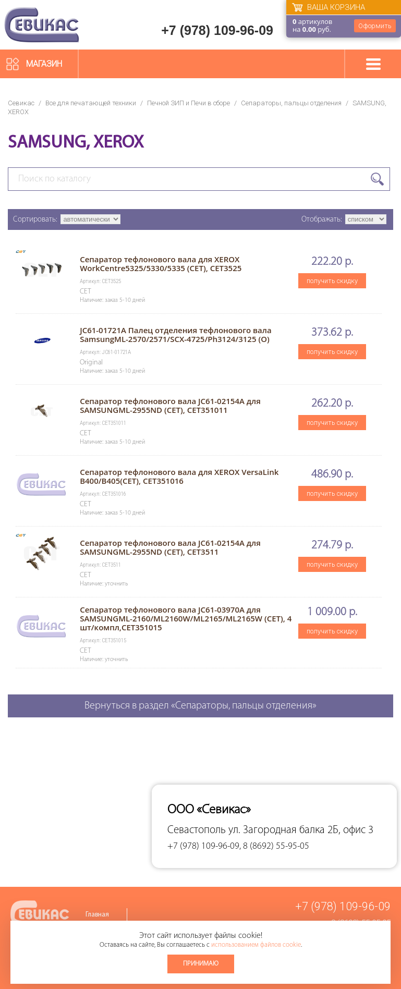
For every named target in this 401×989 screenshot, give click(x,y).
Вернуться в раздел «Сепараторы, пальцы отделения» (200, 706)
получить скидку (332, 281)
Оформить (375, 26)
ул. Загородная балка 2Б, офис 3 (300, 830)
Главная (97, 914)
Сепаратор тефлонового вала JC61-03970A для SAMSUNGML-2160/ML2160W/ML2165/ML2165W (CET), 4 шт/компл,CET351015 (185, 618)
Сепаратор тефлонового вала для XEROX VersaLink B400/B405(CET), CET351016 (179, 476)
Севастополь (196, 830)
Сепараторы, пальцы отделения (291, 103)
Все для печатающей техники (90, 103)
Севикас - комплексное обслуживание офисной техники (42, 24)
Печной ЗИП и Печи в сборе (188, 103)
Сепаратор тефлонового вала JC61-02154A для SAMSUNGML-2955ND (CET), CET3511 (170, 547)
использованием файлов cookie (256, 945)
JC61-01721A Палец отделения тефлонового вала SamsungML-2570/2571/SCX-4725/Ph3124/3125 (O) (175, 334)
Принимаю (200, 963)
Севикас (21, 103)
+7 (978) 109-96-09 (217, 30)
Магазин (44, 64)
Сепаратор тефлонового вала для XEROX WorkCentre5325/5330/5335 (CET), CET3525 (160, 263)
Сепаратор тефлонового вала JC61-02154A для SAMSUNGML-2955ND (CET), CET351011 (170, 405)
